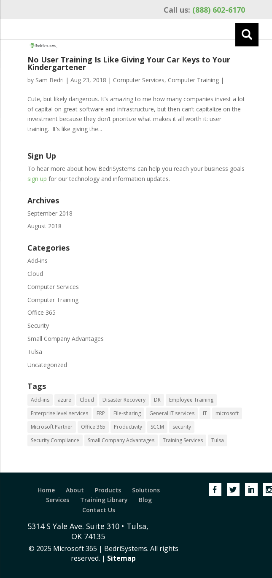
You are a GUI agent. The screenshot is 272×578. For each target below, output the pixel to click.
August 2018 (44, 226)
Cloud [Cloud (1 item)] (87, 399)
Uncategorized (47, 365)
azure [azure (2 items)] (64, 399)
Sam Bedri (49, 80)
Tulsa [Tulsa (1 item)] (217, 440)
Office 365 (41, 312)
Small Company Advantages (65, 339)
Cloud (35, 274)
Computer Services (138, 80)
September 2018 (50, 213)
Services (57, 500)
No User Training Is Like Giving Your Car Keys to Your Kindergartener (128, 63)
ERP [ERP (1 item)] (101, 413)
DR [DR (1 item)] (157, 399)
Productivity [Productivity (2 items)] (128, 426)
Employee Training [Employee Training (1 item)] (191, 399)
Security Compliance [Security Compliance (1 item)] (55, 440)
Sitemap (121, 558)
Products (108, 490)
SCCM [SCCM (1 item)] (157, 426)
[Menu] (247, 34)
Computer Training (193, 80)
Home (46, 490)
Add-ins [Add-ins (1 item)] (40, 399)
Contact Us (98, 510)
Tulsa (34, 352)
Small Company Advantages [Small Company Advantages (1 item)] (121, 440)
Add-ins (37, 261)
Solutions (146, 490)
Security (38, 325)
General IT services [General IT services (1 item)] (171, 413)
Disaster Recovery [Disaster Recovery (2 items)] (123, 399)
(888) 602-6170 (204, 10)
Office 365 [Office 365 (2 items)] (93, 426)
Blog (145, 500)
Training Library (104, 500)
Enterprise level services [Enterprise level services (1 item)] (59, 413)
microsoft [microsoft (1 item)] (227, 413)
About (75, 490)
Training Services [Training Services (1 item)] (183, 440)
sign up (37, 179)
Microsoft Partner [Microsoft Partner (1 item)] (52, 426)
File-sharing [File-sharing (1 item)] (127, 413)
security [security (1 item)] (181, 426)
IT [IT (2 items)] (205, 413)
